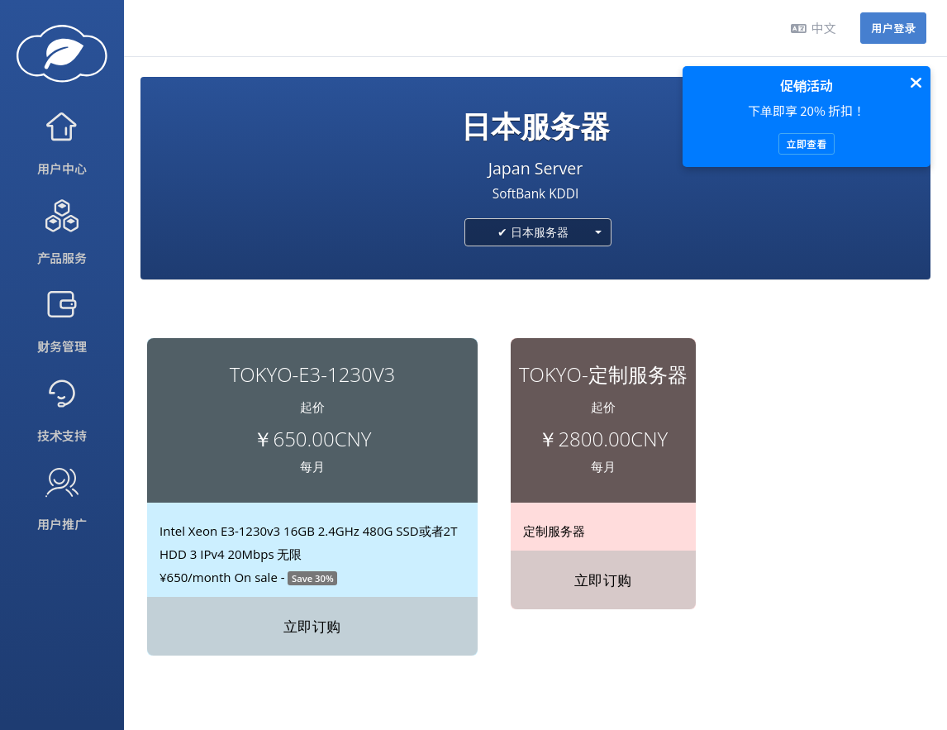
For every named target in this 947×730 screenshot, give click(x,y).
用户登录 (893, 28)
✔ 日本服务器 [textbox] (533, 232)
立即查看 (806, 143)
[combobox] (538, 232)
